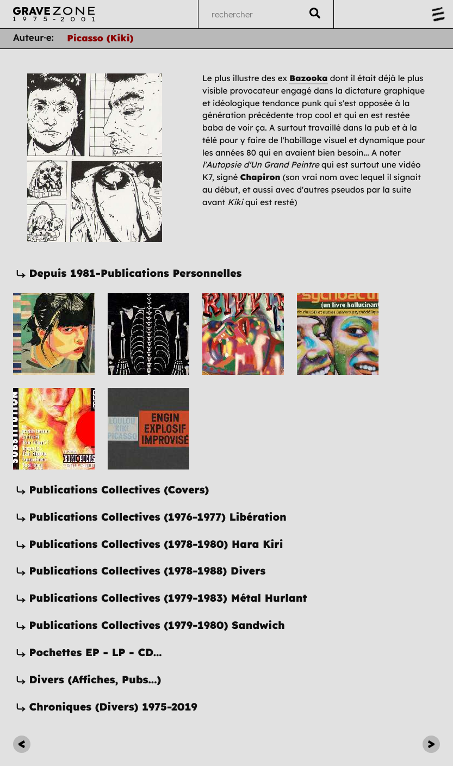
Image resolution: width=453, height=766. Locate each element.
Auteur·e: (33, 38)
